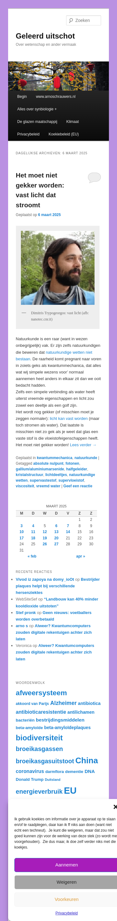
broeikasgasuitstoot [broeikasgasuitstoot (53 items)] (45, 761)
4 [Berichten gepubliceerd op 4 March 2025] (33, 526)
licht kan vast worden (69, 418)
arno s (22, 625)
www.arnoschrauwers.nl (56, 96)
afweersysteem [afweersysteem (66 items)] (41, 693)
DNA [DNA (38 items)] (90, 771)
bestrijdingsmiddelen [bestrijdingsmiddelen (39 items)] (60, 720)
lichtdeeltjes (56, 475)
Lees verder (83, 444)
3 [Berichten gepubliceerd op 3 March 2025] (22, 526)
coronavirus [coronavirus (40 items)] (30, 771)
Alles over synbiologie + (36, 109)
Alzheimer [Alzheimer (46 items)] (63, 703)
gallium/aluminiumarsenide (40, 469)
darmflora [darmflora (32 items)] (54, 771)
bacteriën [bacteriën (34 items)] (25, 720)
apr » (80, 556)
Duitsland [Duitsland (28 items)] (53, 779)
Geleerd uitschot (45, 36)
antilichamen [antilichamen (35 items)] (81, 712)
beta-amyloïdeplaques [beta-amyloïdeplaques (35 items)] (67, 727)
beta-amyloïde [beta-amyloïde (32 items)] (29, 727)
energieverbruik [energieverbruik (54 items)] (39, 791)
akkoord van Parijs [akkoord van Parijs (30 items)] (32, 703)
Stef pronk (26, 612)
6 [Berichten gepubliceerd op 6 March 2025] (56, 526)
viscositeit (25, 486)
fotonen (72, 463)
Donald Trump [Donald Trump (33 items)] (30, 779)
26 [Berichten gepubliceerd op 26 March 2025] (45, 544)
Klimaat (72, 121)
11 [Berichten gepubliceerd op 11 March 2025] (33, 532)
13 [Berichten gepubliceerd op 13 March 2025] (56, 532)
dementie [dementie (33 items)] (74, 771)
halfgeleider (76, 469)
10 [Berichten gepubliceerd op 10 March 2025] (21, 532)
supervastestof (43, 480)
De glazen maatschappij (37, 121)
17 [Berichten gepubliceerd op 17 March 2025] (21, 538)
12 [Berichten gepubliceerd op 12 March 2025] (45, 532)
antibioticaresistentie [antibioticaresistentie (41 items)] (41, 712)
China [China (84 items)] (87, 760)
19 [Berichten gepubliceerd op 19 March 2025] (45, 538)
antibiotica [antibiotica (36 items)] (89, 703)
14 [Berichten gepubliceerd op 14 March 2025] (68, 532)
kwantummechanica (54, 458)
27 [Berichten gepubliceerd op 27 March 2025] (56, 544)
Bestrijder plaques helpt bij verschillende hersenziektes (58, 586)
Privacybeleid (67, 913)
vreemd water (48, 486)
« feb (32, 556)
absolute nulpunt (48, 463)
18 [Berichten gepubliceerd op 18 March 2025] (33, 538)
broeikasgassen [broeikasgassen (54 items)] (39, 748)
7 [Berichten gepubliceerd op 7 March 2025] (68, 526)
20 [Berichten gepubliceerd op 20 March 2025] (56, 538)
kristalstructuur (29, 475)
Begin (22, 96)
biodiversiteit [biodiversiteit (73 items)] (39, 737)
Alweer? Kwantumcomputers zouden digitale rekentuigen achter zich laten (54, 632)
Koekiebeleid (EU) (64, 134)
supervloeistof (71, 480)
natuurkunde (86, 458)
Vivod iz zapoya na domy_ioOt (45, 579)
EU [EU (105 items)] (70, 790)
